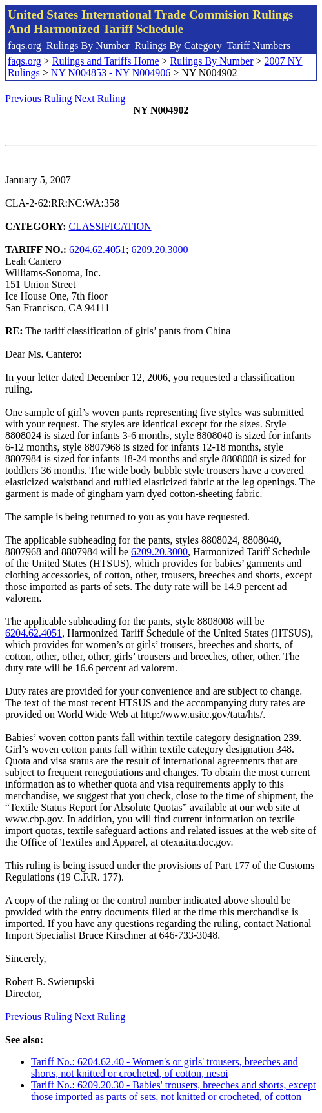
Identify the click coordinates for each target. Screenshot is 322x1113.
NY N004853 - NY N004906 (110, 72)
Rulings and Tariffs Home (105, 61)
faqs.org (24, 45)
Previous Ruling (38, 98)
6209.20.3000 (160, 249)
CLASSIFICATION (110, 226)
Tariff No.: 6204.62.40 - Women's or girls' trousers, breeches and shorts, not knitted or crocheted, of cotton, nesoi (164, 1067)
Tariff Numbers (258, 45)
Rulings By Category (178, 45)
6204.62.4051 (97, 249)
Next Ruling (100, 98)
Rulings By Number (88, 45)
